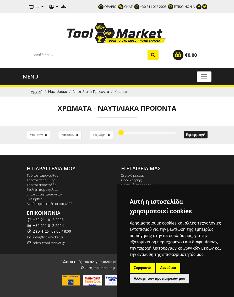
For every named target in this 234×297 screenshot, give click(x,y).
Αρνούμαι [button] (168, 268)
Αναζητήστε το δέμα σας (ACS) (50, 203)
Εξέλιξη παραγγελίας (42, 189)
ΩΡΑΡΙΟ (107, 6)
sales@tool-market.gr (49, 242)
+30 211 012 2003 (150, 6)
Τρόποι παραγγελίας (42, 175)
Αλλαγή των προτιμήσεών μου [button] (159, 278)
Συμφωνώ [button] (142, 268)
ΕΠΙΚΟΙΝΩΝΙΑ (181, 6)
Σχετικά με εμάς (133, 175)
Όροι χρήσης (131, 180)
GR (35, 6)
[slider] (121, 132)
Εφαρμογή (195, 134)
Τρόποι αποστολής (41, 184)
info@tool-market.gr (48, 237)
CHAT (125, 6)
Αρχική (36, 91)
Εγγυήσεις (34, 199)
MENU (30, 76)
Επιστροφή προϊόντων (44, 194)
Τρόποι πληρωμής (41, 180)
